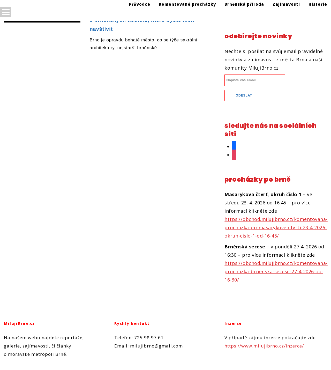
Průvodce (139, 4)
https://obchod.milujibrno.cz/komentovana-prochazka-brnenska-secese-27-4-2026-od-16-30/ (276, 271)
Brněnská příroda (244, 4)
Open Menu (5, 12)
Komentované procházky (187, 4)
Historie (318, 4)
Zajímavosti (286, 4)
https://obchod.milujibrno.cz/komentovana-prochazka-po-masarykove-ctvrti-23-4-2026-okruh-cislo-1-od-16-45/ (276, 227)
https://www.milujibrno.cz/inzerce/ (264, 346)
